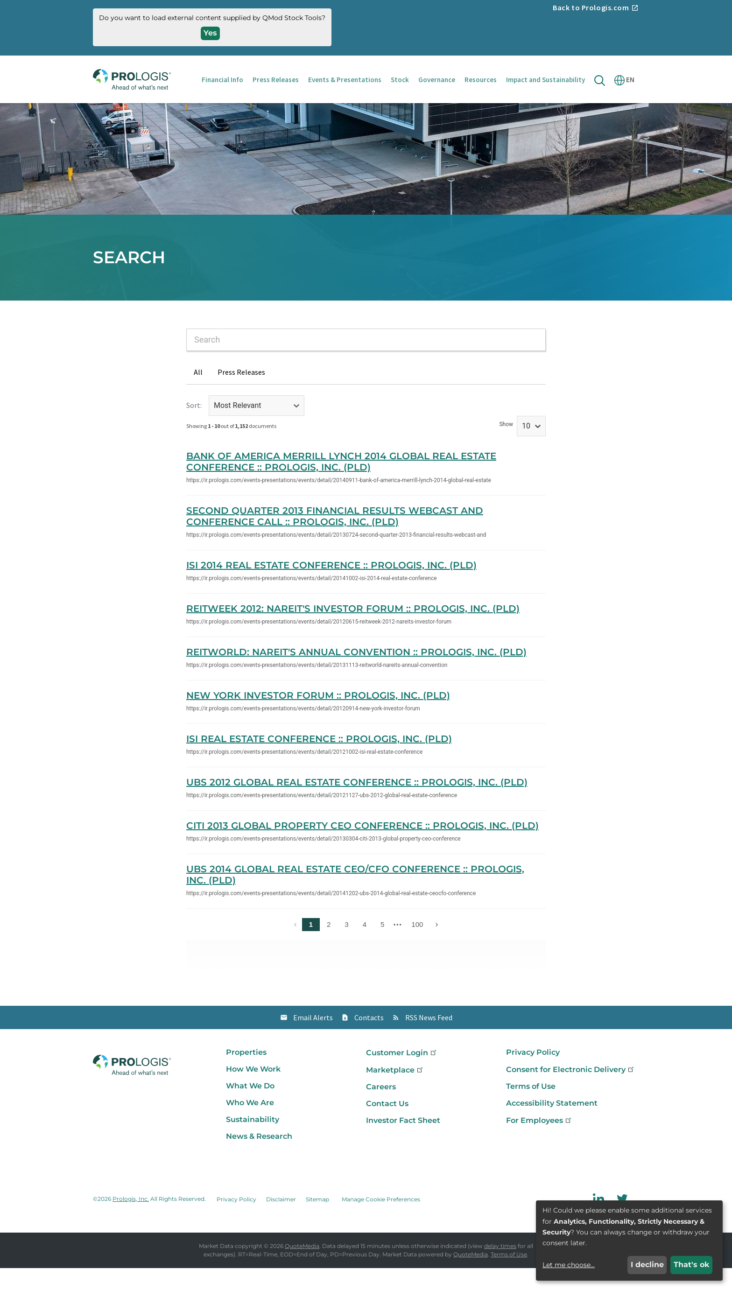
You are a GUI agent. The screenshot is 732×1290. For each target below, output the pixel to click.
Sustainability (252, 1141)
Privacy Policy (533, 1074)
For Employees (539, 1142)
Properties (246, 1074)
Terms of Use (531, 1108)
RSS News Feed (428, 1039)
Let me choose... (568, 1265)
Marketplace (395, 1091)
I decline (647, 1264)
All (198, 394)
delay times (500, 1267)
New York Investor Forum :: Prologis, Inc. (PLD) (318, 717)
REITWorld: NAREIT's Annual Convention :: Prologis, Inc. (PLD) (356, 674)
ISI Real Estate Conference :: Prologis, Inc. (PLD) (319, 760)
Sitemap (317, 1221)
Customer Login (402, 1074)
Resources (481, 79)
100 (417, 946)
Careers (381, 1108)
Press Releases (276, 79)
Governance (436, 79)
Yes (210, 32)
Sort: (194, 427)
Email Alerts (313, 1039)
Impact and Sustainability (545, 79)
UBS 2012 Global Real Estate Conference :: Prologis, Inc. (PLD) (357, 804)
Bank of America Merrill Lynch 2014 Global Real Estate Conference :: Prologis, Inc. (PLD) (341, 483)
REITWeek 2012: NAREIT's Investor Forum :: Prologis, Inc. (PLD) (353, 630)
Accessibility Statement (552, 1125)
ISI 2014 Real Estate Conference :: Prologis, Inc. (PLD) (331, 587)
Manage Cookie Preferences (381, 1221)
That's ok (692, 1264)
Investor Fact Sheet (403, 1142)
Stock (400, 79)
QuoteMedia (302, 1267)
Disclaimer (281, 1221)
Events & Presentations (344, 79)
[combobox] (366, 362)
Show (506, 446)
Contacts (369, 1039)
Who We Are (250, 1124)
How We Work (253, 1091)
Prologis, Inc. (131, 1220)
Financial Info (222, 79)
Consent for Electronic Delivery (570, 1091)
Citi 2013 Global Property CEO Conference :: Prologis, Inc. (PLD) (362, 847)
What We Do (250, 1107)
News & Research (259, 1158)
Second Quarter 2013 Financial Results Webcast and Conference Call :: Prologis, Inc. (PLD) (334, 538)
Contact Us (387, 1125)
